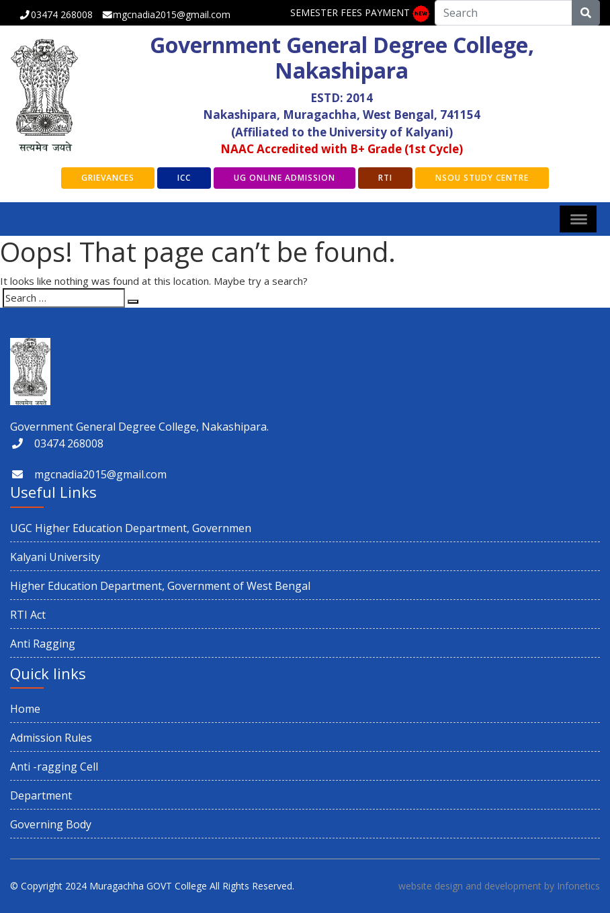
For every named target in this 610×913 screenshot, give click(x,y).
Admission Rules (51, 737)
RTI (385, 177)
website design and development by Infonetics (499, 885)
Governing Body (50, 824)
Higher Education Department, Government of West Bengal (160, 585)
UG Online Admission (284, 177)
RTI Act (28, 614)
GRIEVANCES (107, 177)
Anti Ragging (42, 643)
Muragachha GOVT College (148, 885)
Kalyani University (55, 557)
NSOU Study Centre (482, 177)
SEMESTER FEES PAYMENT (350, 12)
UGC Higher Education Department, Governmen (130, 528)
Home (25, 708)
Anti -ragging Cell (54, 766)
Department (41, 795)
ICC (184, 177)
